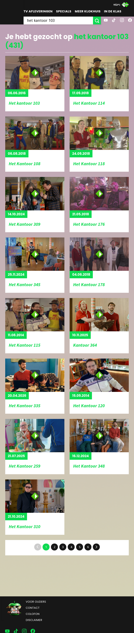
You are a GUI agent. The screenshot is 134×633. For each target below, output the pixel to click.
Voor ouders (36, 602)
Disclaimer (34, 620)
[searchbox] (58, 20)
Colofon (33, 614)
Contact (33, 608)
